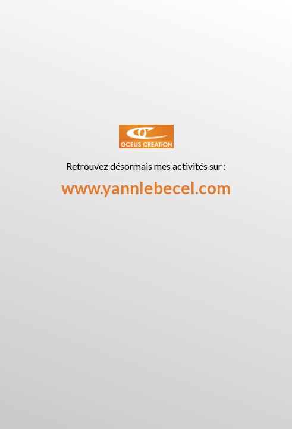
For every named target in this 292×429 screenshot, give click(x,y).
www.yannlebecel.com (146, 188)
